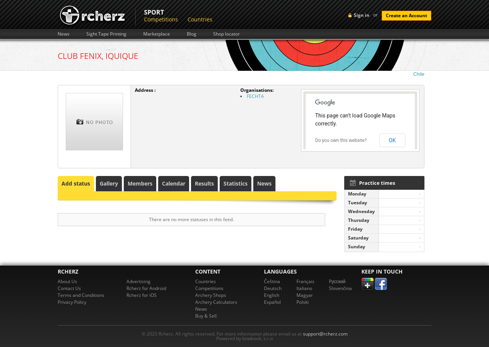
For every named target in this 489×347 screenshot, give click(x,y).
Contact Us (69, 288)
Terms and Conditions (81, 295)
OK (392, 140)
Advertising (138, 281)
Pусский (337, 281)
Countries (200, 19)
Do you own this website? (341, 140)
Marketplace (156, 34)
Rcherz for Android (146, 288)
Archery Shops (210, 295)
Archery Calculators (216, 302)
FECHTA (255, 96)
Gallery (109, 183)
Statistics (235, 183)
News (64, 34)
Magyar (304, 295)
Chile (418, 74)
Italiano (304, 288)
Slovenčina (340, 288)
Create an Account (406, 15)
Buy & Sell (206, 316)
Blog (191, 34)
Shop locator (226, 34)
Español (272, 302)
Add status (76, 183)
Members (140, 183)
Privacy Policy (72, 302)
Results (204, 183)
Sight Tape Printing (106, 34)
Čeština (272, 281)
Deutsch (273, 288)
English (271, 295)
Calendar (173, 183)
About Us (67, 281)
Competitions (161, 19)
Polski (302, 302)
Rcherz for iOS (141, 295)
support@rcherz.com (325, 334)
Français (305, 281)
